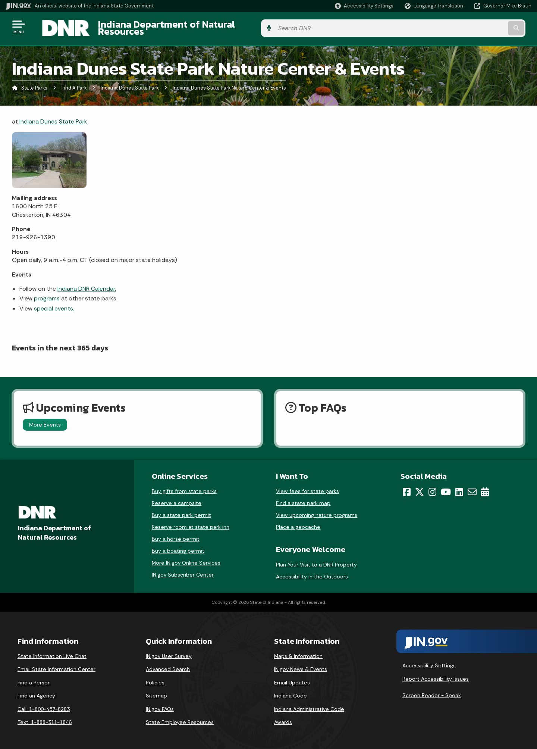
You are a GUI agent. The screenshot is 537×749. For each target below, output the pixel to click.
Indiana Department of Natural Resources (181, 26)
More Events (45, 420)
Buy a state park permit (181, 511)
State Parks (34, 84)
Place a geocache (298, 522)
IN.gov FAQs (160, 705)
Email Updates (292, 678)
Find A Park (74, 84)
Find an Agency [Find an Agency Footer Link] (36, 691)
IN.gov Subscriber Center (183, 570)
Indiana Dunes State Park (129, 84)
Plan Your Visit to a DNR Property (316, 560)
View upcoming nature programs (316, 511)
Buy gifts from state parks (184, 487)
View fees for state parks (307, 487)
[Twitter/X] (419, 487)
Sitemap (156, 691)
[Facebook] (407, 487)
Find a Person (34, 678)
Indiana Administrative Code (309, 705)
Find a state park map (303, 499)
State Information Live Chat (52, 651)
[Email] (472, 487)
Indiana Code (290, 691)
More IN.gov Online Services (186, 558)
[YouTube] (446, 487)
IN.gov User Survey (169, 651)
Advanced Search (168, 665)
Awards (283, 718)
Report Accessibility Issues (435, 674)
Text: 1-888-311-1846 (45, 718)
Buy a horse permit (176, 534)
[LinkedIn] (459, 487)
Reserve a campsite (176, 499)
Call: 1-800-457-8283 (44, 705)
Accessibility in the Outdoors (312, 572)
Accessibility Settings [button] (429, 661)
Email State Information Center (56, 665)
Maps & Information (298, 651)
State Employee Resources (180, 718)
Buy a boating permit (178, 546)
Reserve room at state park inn (190, 522)
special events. (54, 304)
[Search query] (471, 26)
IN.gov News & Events (300, 665)
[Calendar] (485, 487)
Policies (155, 678)
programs (47, 294)
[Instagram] (432, 487)
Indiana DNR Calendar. (86, 284)
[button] (364, 5)
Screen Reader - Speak (431, 690)
